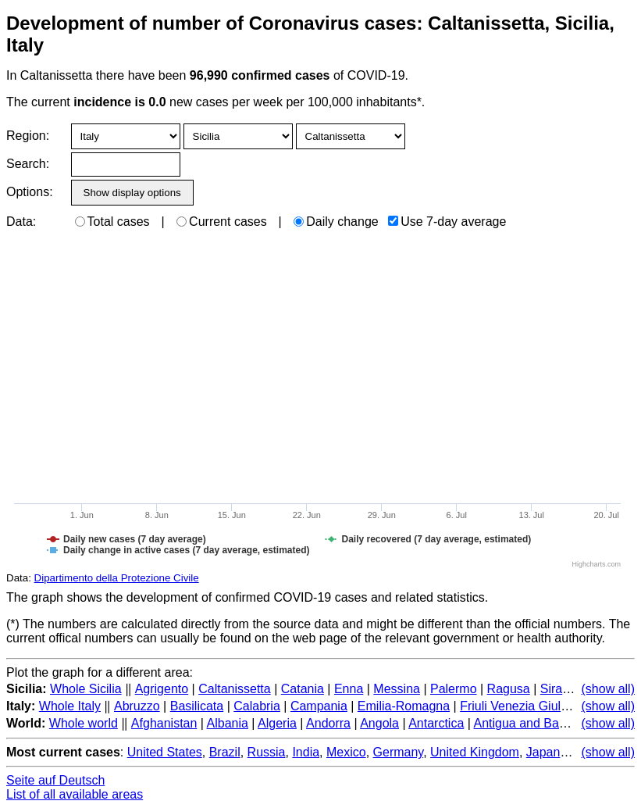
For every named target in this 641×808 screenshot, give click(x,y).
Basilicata (196, 706)
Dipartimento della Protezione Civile (116, 578)
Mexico (346, 752)
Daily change (336, 221)
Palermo (453, 688)
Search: (27, 163)
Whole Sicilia (86, 688)
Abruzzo (137, 706)
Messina (396, 688)
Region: (27, 135)
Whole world (83, 723)
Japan (543, 752)
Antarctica (436, 723)
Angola (379, 723)
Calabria (256, 706)
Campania (318, 706)
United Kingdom (474, 752)
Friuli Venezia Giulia (515, 706)
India (305, 752)
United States (164, 752)
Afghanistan (164, 723)
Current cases (221, 221)
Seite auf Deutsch (55, 780)
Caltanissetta (234, 688)
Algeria (277, 723)
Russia (266, 752)
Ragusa (508, 688)
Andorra (328, 723)
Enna (348, 688)
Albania (227, 723)
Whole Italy (70, 706)
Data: (21, 221)
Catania (302, 688)
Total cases (112, 221)
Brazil (224, 752)
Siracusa (564, 688)
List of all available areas (74, 794)
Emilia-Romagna (404, 706)
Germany (398, 752)
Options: (29, 191)
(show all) (608, 688)
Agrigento (162, 688)
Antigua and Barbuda (531, 723)
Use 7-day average (447, 221)
